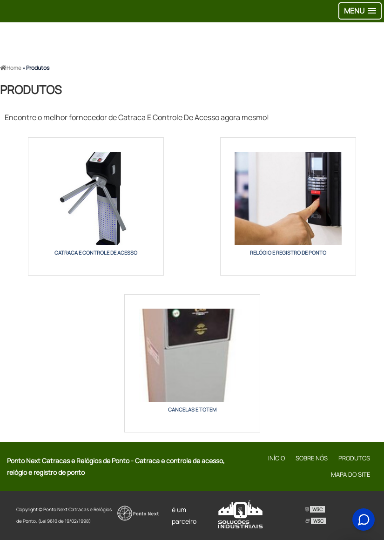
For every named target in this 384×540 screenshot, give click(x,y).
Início (276, 458)
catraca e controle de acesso (95, 253)
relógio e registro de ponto (288, 253)
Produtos (354, 458)
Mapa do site (350, 474)
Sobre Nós (312, 458)
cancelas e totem (192, 409)
